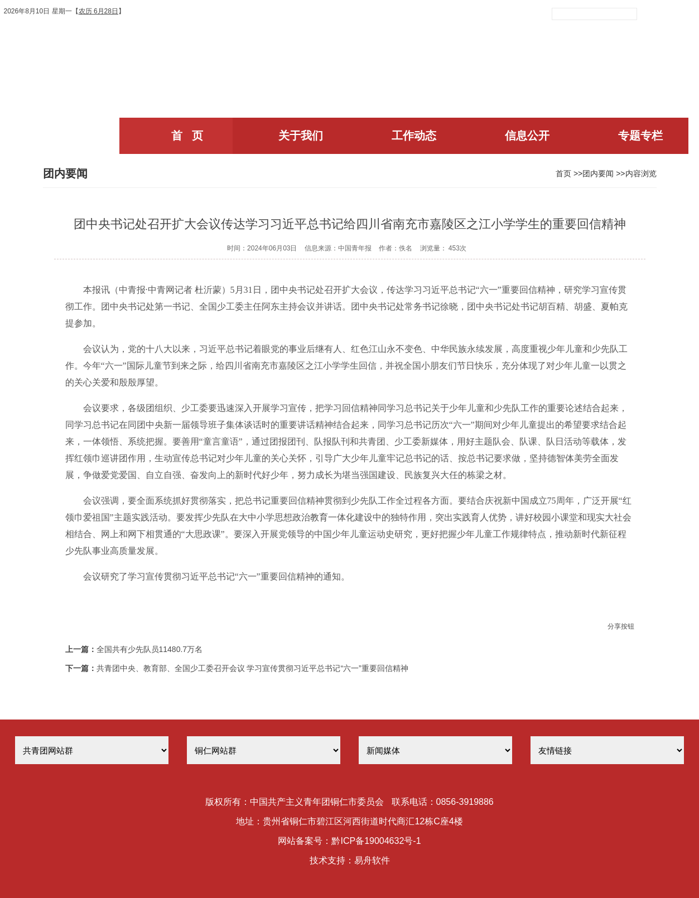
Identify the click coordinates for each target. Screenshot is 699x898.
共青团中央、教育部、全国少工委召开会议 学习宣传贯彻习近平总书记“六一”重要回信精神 (252, 668)
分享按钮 (621, 626)
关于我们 (300, 135)
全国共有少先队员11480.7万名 (150, 649)
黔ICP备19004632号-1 (376, 841)
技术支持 (327, 860)
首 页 (187, 135)
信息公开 (527, 135)
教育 (319, 517)
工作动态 (414, 135)
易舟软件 (372, 860)
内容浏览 (641, 173)
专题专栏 (640, 135)
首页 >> (569, 173)
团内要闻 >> (603, 173)
